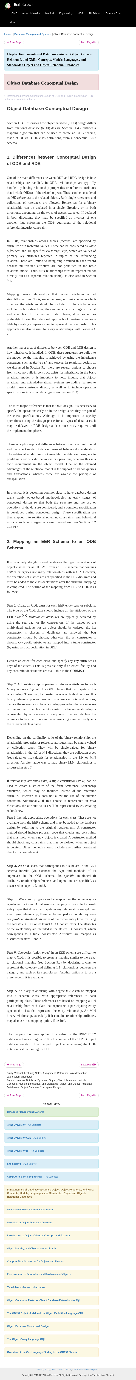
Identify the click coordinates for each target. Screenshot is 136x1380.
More (12, 22)
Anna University (31, 13)
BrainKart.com (24, 4)
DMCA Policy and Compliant (85, 1369)
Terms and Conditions (61, 1369)
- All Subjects (24, 1125)
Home (7, 34)
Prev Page (14, 42)
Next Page (88, 42)
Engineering (66, 13)
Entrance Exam (114, 13)
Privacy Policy (43, 1369)
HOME (13, 13)
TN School (94, 13)
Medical (49, 13)
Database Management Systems (32, 34)
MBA (80, 13)
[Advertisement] (118, 85)
